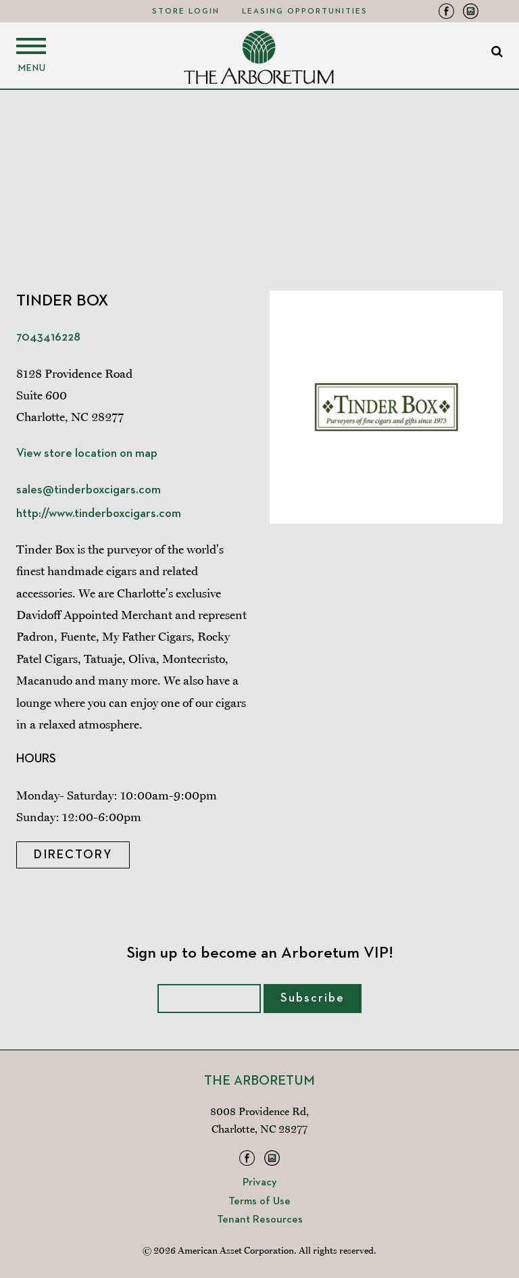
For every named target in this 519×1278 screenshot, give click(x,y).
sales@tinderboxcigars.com (88, 490)
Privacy (260, 1182)
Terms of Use (259, 1201)
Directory (73, 855)
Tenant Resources (260, 1219)
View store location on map (86, 453)
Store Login (186, 11)
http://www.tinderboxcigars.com (98, 514)
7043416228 (48, 337)
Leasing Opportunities (305, 11)
